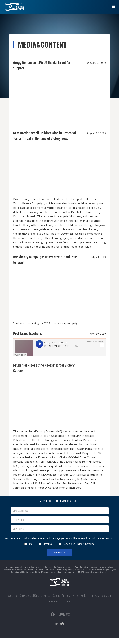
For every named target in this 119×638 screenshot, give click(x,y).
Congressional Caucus (31, 595)
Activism (106, 595)
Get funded (65, 601)
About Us (12, 595)
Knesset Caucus (52, 595)
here (107, 572)
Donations (53, 601)
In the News (94, 595)
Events (75, 595)
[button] (113, 6)
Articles (66, 595)
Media (83, 595)
